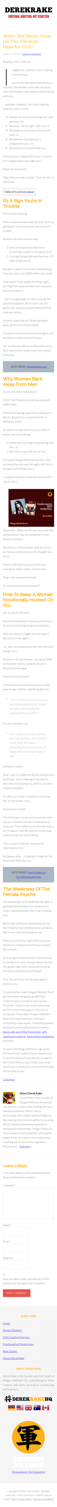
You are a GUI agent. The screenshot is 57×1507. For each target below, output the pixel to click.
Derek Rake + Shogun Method (28, 14)
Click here (9, 1079)
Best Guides (10, 1351)
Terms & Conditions (44, 1498)
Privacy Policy (25, 1498)
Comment (9, 1185)
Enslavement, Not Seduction (28, 1471)
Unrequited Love (36, 366)
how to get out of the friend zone (22, 1031)
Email (7, 1241)
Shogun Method (12, 1330)
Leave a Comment (31, 53)
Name (7, 1225)
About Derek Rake (13, 1358)
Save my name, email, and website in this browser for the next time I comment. (26, 1281)
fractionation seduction (40, 1036)
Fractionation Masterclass (18, 1344)
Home (6, 1323)
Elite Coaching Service (16, 1337)
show (30, 192)
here (14, 1498)
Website (8, 1258)
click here (24, 1146)
